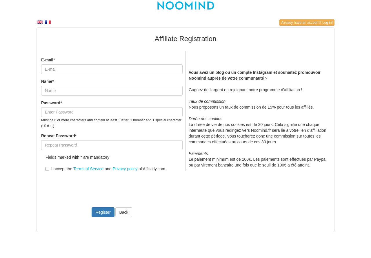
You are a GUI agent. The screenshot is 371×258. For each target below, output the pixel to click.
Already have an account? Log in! (307, 23)
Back (123, 212)
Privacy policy (124, 168)
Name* (47, 81)
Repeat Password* (59, 135)
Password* (51, 102)
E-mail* (48, 60)
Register (102, 212)
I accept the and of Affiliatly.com (105, 168)
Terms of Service (88, 168)
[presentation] (85, 186)
